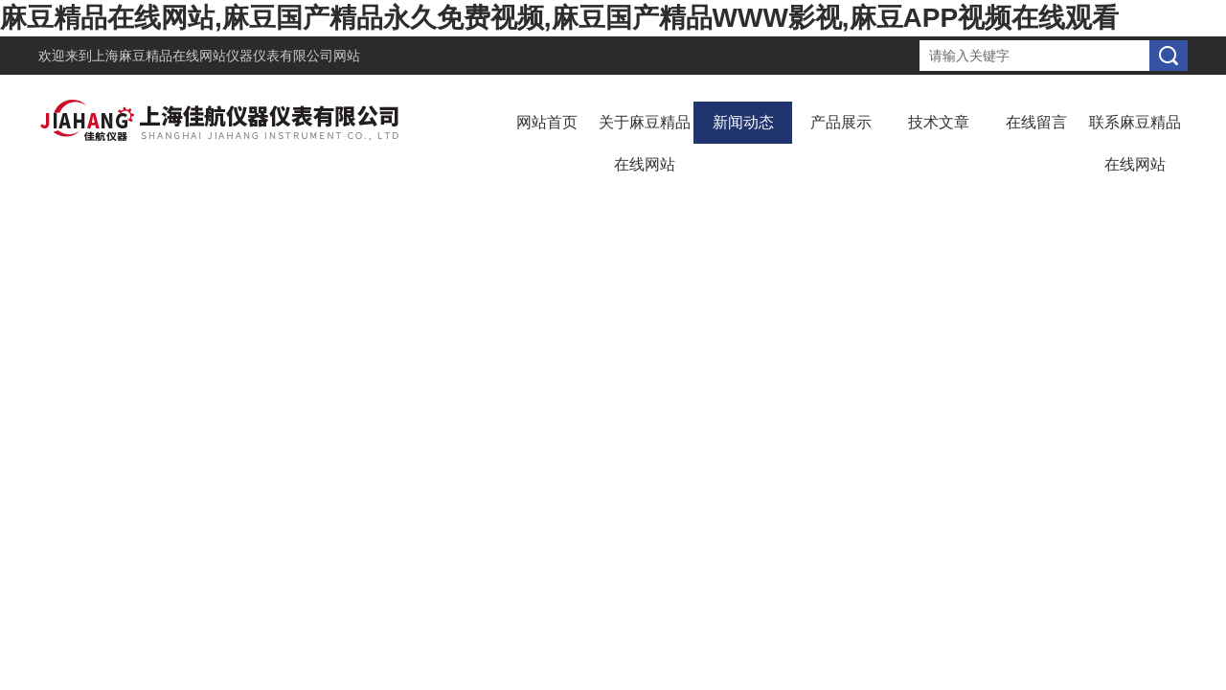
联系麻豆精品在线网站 (1135, 143)
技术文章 (938, 122)
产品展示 (841, 122)
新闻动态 (743, 122)
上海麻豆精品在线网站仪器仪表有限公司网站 (226, 55)
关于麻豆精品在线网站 (645, 143)
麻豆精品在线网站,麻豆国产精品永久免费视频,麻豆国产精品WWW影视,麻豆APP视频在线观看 (559, 18)
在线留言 (1036, 122)
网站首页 (547, 122)
